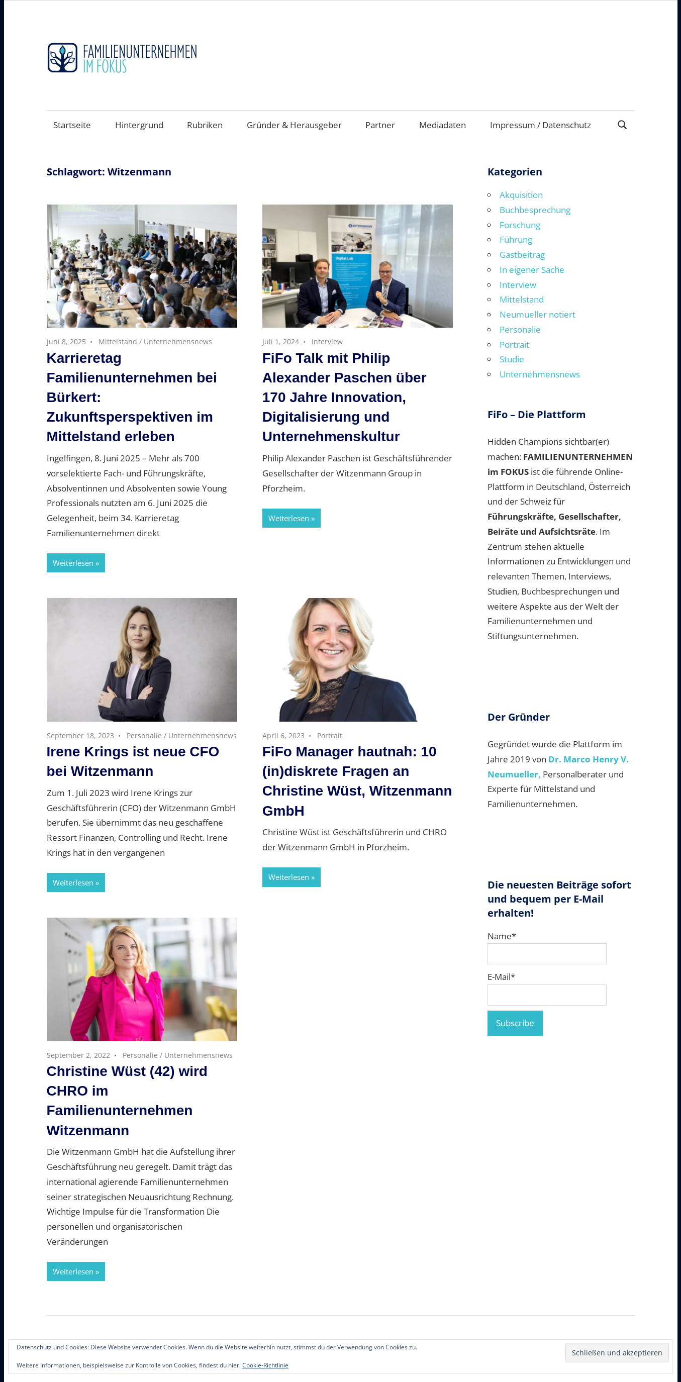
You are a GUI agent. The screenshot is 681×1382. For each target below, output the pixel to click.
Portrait (329, 735)
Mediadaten (442, 125)
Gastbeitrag (522, 254)
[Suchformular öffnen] (622, 124)
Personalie (144, 735)
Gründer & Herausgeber (294, 125)
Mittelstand (118, 341)
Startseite (72, 125)
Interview (327, 341)
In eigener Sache (532, 269)
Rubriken (205, 125)
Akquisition (521, 195)
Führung (516, 239)
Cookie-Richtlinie (265, 1365)
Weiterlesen (73, 563)
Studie (512, 359)
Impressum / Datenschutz (540, 125)
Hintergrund (139, 125)
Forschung (520, 225)
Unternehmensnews (178, 341)
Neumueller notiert (537, 314)
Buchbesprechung (535, 210)
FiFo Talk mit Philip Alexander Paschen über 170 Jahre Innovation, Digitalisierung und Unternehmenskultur (344, 397)
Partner (380, 125)
